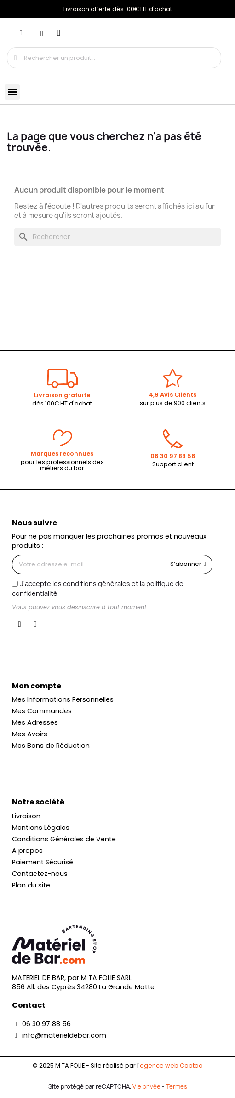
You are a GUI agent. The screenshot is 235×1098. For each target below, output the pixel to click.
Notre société (38, 802)
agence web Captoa (171, 1065)
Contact (29, 1005)
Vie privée (146, 1086)
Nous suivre (34, 522)
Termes (176, 1086)
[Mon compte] (21, 33)
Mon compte (36, 686)
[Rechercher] (117, 237)
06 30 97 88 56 (172, 456)
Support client (173, 464)
